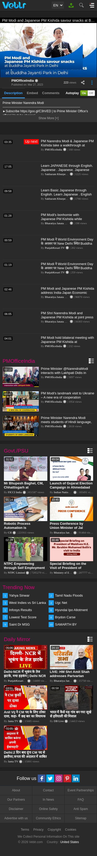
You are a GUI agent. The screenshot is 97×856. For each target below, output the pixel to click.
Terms (25, 829)
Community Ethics (48, 818)
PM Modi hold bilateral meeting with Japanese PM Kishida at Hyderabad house (67, 342)
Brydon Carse (65, 617)
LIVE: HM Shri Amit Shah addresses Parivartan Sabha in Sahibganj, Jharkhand (69, 678)
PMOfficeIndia (22, 80)
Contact (48, 790)
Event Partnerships (81, 790)
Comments (50, 93)
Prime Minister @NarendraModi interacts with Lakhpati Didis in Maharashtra (64, 373)
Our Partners (16, 799)
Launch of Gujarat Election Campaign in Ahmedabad (71, 485)
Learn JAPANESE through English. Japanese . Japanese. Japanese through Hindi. (67, 170)
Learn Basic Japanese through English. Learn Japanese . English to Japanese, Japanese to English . (67, 194)
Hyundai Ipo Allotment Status (71, 610)
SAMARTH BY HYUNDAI (66, 624)
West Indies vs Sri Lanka (27, 603)
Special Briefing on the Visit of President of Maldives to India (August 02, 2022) (70, 570)
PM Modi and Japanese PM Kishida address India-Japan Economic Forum (67, 293)
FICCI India (15, 492)
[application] (48, 50)
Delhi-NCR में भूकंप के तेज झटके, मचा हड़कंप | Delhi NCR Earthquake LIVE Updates (25, 676)
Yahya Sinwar (19, 595)
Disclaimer (16, 809)
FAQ (81, 799)
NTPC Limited (16, 572)
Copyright (54, 829)
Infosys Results (20, 610)
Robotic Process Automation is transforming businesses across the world (24, 530)
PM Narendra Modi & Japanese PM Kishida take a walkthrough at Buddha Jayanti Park (67, 145)
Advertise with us (16, 818)
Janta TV (13, 721)
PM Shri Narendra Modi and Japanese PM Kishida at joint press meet (67, 317)
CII (10, 532)
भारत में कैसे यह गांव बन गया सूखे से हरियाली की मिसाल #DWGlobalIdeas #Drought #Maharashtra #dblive (71, 718)
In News (48, 799)
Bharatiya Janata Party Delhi (61, 223)
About (16, 790)
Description (13, 93)
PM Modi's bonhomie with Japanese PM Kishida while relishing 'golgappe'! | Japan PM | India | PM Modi (65, 221)
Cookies (70, 829)
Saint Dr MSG (19, 624)
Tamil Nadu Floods (69, 595)
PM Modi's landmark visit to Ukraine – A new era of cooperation (67, 395)
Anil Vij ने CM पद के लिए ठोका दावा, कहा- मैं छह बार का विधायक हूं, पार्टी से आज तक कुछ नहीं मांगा (25, 716)
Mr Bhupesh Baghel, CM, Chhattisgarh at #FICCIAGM (23, 487)
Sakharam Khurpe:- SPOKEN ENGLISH (68, 174)
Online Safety (48, 809)
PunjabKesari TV (55, 247)
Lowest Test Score (22, 617)
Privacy (38, 829)
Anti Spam (80, 809)
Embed (32, 93)
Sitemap (80, 818)
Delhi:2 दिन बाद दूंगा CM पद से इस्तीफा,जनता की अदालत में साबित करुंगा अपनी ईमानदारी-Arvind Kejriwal (25, 758)
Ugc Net (61, 603)
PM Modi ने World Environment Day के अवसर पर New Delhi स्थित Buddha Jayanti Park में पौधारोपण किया (67, 243)
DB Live (59, 721)
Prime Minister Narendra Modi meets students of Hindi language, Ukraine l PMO (66, 422)
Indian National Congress (68, 492)
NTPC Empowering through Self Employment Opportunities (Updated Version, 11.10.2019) (24, 570)
